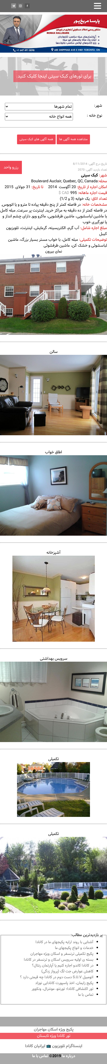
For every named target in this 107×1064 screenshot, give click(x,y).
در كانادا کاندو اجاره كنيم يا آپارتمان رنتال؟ (62, 966)
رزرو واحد (11, 167)
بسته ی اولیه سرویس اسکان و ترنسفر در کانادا (58, 960)
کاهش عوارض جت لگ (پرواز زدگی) (67, 971)
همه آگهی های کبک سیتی (36, 139)
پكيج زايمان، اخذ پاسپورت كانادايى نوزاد (64, 983)
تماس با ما (85, 995)
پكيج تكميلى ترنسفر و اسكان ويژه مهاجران (61, 954)
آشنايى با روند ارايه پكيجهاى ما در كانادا (64, 942)
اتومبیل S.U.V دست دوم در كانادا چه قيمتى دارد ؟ (56, 977)
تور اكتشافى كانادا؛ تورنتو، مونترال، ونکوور (62, 989)
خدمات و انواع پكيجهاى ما (74, 948)
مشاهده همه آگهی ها (73, 139)
